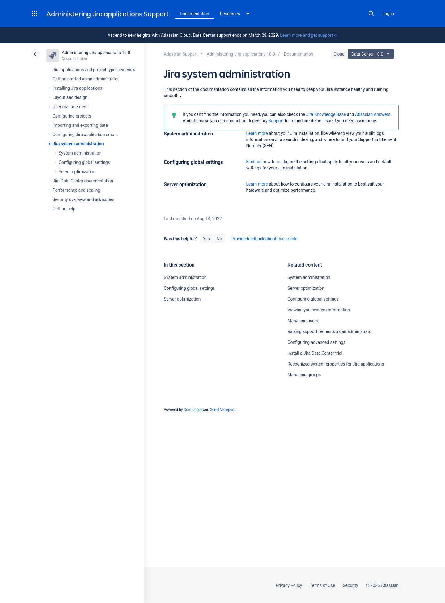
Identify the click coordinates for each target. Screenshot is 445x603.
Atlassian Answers (372, 114)
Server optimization (77, 171)
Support (276, 120)
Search (371, 14)
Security (350, 585)
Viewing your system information (318, 309)
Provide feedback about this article (264, 238)
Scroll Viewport (222, 410)
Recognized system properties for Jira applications (335, 363)
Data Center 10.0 (371, 54)
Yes (206, 238)
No (219, 238)
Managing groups (304, 374)
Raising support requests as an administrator (330, 331)
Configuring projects (72, 115)
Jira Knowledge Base (326, 114)
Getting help (64, 208)
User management (70, 106)
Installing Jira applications (77, 88)
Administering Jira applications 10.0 (96, 52)
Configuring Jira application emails (86, 134)
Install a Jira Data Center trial (314, 353)
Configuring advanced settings (316, 342)
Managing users (302, 320)
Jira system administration (78, 143)
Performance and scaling (76, 190)
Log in (388, 13)
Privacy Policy (289, 585)
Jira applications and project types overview (94, 69)
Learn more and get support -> (308, 35)
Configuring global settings (84, 162)
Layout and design (70, 97)
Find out (253, 161)
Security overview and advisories (83, 199)
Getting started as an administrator (86, 78)
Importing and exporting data (80, 125)
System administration (80, 153)
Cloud (339, 54)
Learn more (257, 133)
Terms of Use (322, 585)
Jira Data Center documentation (83, 180)
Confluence (193, 410)
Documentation (194, 13)
